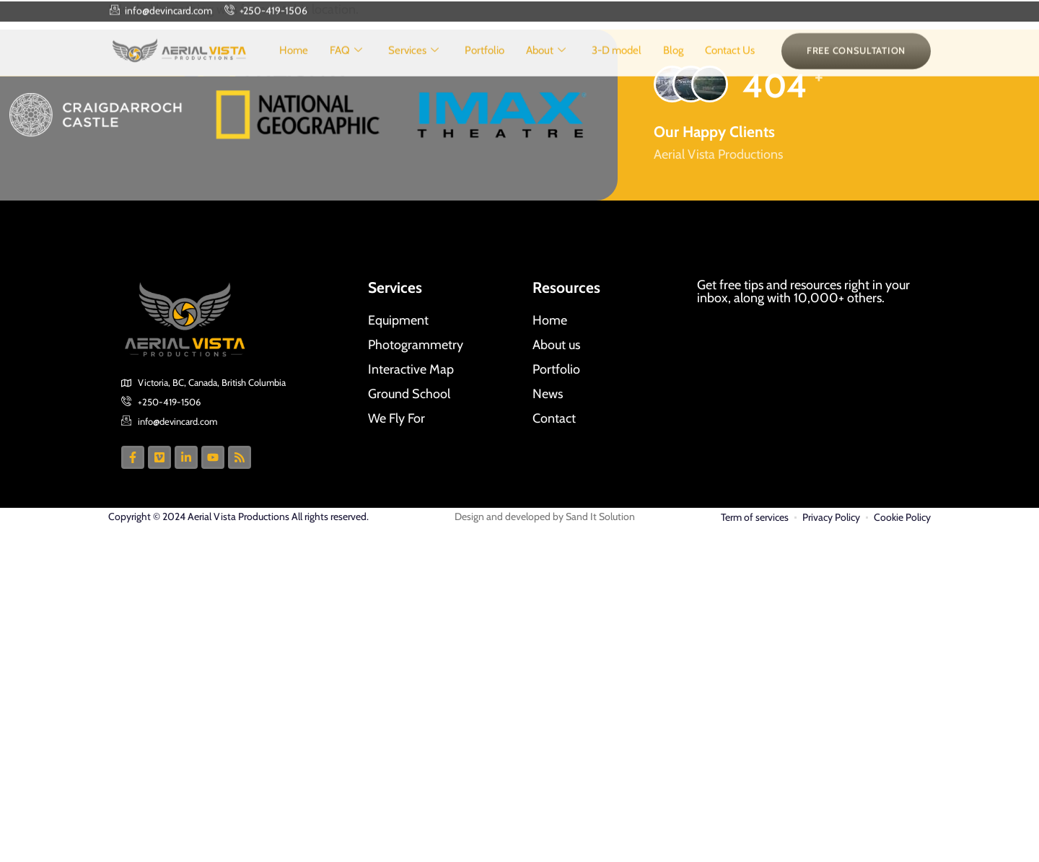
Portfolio (484, 61)
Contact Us (730, 61)
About (546, 61)
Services (413, 61)
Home (293, 61)
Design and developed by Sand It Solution (545, 516)
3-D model (616, 61)
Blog (673, 61)
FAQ (346, 61)
